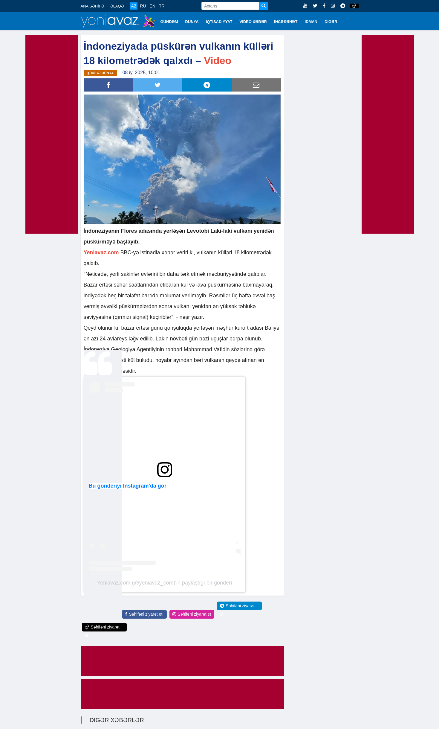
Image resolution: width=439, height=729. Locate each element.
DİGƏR (331, 21)
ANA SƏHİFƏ (92, 6)
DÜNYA (192, 21)
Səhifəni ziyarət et (143, 613)
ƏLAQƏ (117, 6)
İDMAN (311, 21)
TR (162, 6)
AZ (134, 6)
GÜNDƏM (169, 21)
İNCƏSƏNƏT (285, 21)
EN (152, 6)
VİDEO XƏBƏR (253, 21)
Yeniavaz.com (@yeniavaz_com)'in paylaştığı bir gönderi (164, 582)
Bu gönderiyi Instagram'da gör (127, 485)
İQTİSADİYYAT (219, 21)
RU (143, 6)
